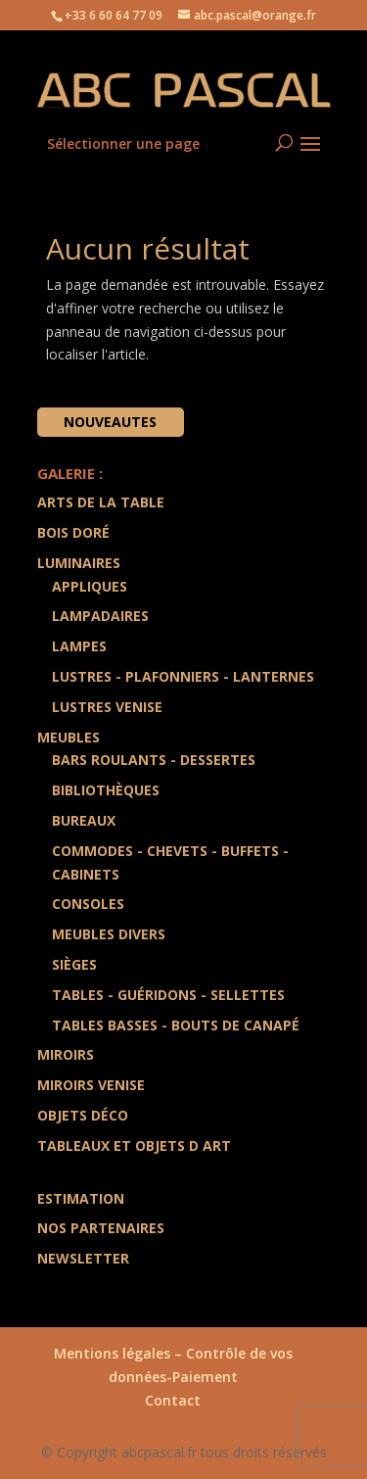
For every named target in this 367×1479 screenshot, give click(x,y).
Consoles (88, 903)
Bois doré (73, 532)
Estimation (80, 1198)
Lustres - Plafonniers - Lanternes (183, 676)
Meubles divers (108, 934)
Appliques (89, 586)
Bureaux (83, 820)
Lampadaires (100, 615)
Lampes (79, 646)
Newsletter (83, 1258)
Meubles (68, 737)
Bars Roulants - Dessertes (153, 759)
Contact (173, 1400)
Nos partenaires (100, 1227)
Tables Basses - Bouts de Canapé (175, 1025)
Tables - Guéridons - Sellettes (168, 994)
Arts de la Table (100, 502)
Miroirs (65, 1054)
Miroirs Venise (91, 1084)
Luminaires (78, 562)
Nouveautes (110, 421)
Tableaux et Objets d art (134, 1145)
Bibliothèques (106, 790)
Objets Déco (82, 1115)
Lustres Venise (107, 706)
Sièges (74, 964)
